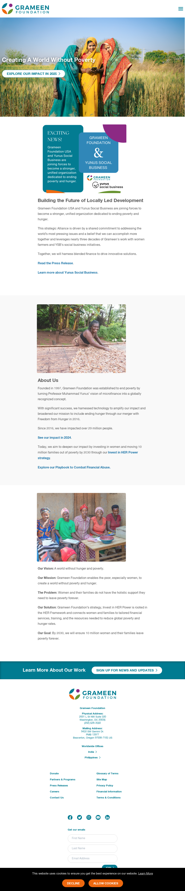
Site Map (101, 779)
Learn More (145, 873)
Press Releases (59, 785)
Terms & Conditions (108, 797)
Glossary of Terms (107, 773)
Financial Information (109, 791)
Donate (54, 773)
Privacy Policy (104, 785)
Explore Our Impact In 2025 (33, 74)
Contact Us (57, 797)
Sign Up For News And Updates (126, 670)
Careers (54, 791)
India (92, 752)
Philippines (93, 757)
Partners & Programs (62, 779)
